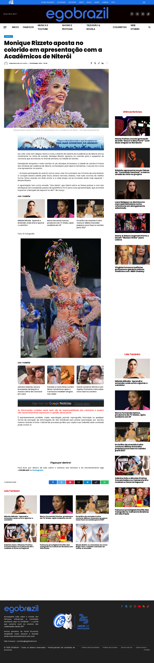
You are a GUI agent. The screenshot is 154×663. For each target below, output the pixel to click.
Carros (105, 2)
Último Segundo (47, 2)
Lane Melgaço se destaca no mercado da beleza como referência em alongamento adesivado (130, 205)
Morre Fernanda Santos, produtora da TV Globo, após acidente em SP (56, 517)
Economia (61, 2)
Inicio (15, 27)
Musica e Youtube (43, 27)
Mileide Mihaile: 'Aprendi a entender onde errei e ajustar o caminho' (18, 518)
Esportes (72, 2)
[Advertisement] (61, 445)
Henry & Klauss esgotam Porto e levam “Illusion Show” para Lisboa (132, 238)
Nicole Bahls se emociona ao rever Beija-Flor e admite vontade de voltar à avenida (92, 546)
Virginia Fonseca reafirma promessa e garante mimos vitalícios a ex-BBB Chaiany (129, 269)
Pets (113, 2)
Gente (81, 2)
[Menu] (5, 27)
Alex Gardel (23, 63)
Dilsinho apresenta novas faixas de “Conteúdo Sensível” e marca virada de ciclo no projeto (132, 172)
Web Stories (135, 27)
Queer (96, 2)
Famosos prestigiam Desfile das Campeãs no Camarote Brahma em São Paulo (56, 546)
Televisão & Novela (93, 27)
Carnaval (8, 36)
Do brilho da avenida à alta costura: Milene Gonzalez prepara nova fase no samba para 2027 (91, 518)
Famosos (28, 27)
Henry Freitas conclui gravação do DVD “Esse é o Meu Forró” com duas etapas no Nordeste (132, 141)
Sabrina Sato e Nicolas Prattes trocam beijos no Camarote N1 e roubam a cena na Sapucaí (19, 546)
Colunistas (120, 27)
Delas (89, 2)
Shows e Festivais (67, 27)
